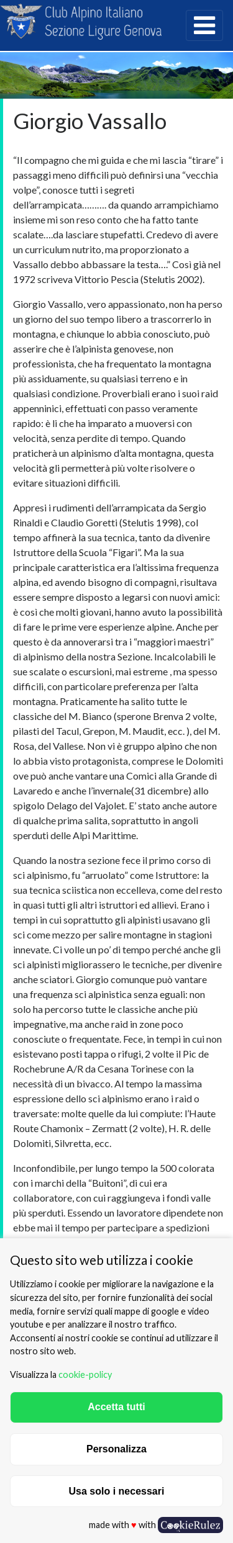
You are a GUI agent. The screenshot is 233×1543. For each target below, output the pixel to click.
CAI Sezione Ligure (81, 21)
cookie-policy (85, 1374)
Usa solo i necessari (117, 1491)
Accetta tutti (116, 1406)
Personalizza (116, 1449)
